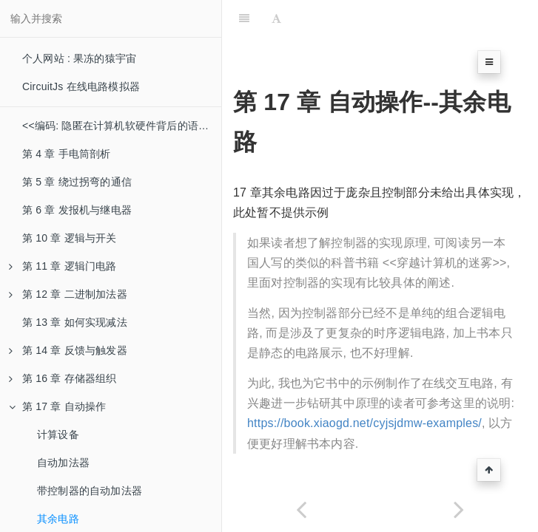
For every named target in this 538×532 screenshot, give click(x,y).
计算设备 (58, 434)
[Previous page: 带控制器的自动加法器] (301, 509)
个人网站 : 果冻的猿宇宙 (79, 58)
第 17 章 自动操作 (57, 406)
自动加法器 (63, 462)
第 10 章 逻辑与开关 (69, 238)
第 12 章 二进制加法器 (68, 294)
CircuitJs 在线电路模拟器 (81, 86)
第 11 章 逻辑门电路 (63, 266)
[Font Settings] (276, 18)
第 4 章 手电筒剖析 (66, 154)
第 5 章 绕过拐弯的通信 (77, 182)
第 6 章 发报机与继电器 (77, 210)
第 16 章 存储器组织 (63, 378)
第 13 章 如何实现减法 (74, 322)
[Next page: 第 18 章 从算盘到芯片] (459, 509)
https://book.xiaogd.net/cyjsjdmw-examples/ (364, 423)
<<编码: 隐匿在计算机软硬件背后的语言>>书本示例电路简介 (121, 126)
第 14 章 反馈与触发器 (68, 350)
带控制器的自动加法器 (89, 491)
